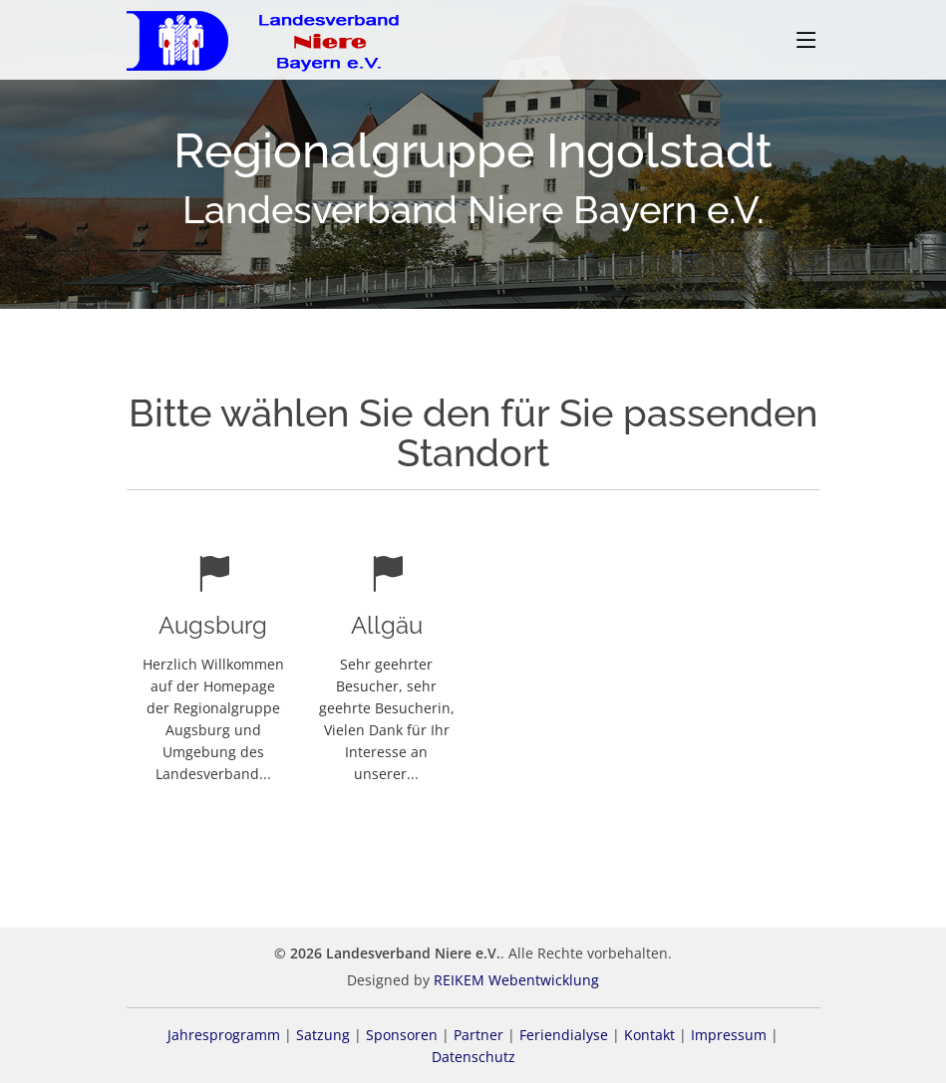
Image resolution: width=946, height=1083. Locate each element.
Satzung (323, 1034)
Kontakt (649, 1034)
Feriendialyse (563, 1034)
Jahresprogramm (223, 1034)
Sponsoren (402, 1034)
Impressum (729, 1034)
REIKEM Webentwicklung (516, 979)
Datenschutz (473, 1056)
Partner (478, 1034)
